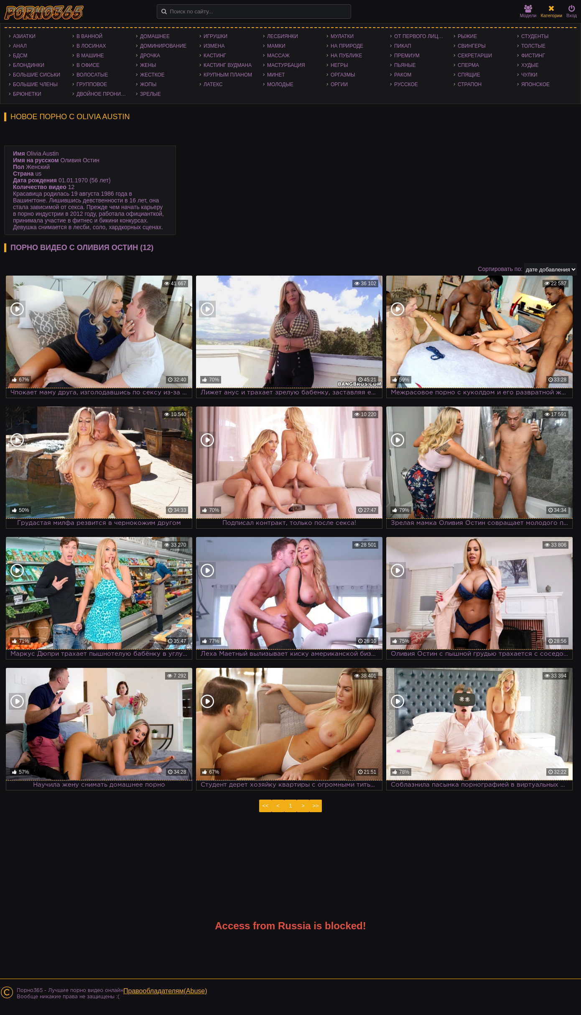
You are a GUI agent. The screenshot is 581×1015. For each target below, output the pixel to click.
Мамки (276, 46)
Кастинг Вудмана (228, 65)
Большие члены (35, 84)
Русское (406, 84)
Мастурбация (286, 65)
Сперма (468, 65)
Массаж (278, 56)
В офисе (87, 65)
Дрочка (150, 56)
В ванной (89, 36)
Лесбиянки (282, 36)
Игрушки (215, 36)
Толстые (533, 46)
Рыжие (467, 36)
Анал (20, 46)
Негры (339, 65)
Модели (528, 11)
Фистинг (533, 56)
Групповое (91, 84)
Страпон (470, 84)
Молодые (280, 84)
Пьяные (405, 65)
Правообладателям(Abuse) (165, 991)
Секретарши (475, 56)
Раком (402, 75)
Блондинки (28, 65)
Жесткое (152, 75)
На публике (346, 56)
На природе (347, 46)
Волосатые (92, 75)
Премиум (407, 56)
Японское (535, 84)
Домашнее (155, 36)
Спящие (469, 75)
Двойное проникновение (104, 94)
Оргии (339, 84)
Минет (276, 75)
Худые (530, 65)
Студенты (534, 36)
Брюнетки (27, 94)
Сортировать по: (500, 269)
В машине (90, 56)
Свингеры (472, 46)
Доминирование (163, 46)
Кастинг (215, 56)
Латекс (213, 84)
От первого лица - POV (421, 36)
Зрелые (150, 94)
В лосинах (91, 46)
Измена (214, 46)
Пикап (402, 46)
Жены (148, 65)
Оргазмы (343, 75)
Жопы (148, 84)
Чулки (529, 75)
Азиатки (24, 36)
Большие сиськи (36, 75)
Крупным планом (228, 75)
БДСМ (20, 56)
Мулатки (342, 36)
